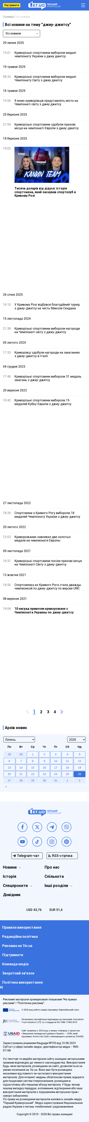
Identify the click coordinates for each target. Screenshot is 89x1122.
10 (55, 761)
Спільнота (54, 876)
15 (32, 767)
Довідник (12, 894)
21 (20, 774)
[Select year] (76, 739)
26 (79, 774)
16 (44, 767)
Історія (9, 876)
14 (20, 767)
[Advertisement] (44, 245)
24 (55, 774)
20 (9, 774)
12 (79, 761)
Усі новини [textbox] (13, 33)
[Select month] (19, 739)
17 (55, 767)
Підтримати (11, 5)
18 (67, 767)
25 (67, 774)
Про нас (52, 867)
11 (67, 761)
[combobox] (21, 33)
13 (9, 767)
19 (79, 767)
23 (44, 774)
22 (32, 774)
